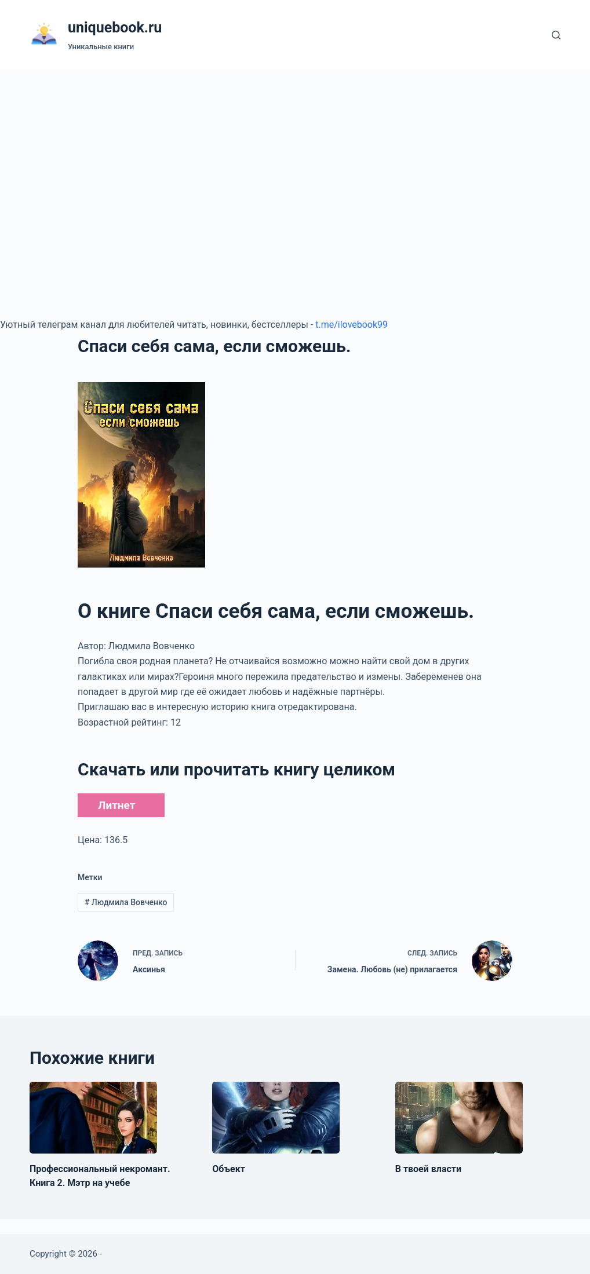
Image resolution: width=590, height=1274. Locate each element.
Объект (228, 1168)
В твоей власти (428, 1168)
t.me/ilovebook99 (351, 324)
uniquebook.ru (115, 27)
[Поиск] (556, 35)
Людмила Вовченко (126, 902)
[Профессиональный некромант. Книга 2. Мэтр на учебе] (93, 1118)
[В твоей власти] (459, 1118)
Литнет (116, 805)
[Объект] (276, 1118)
